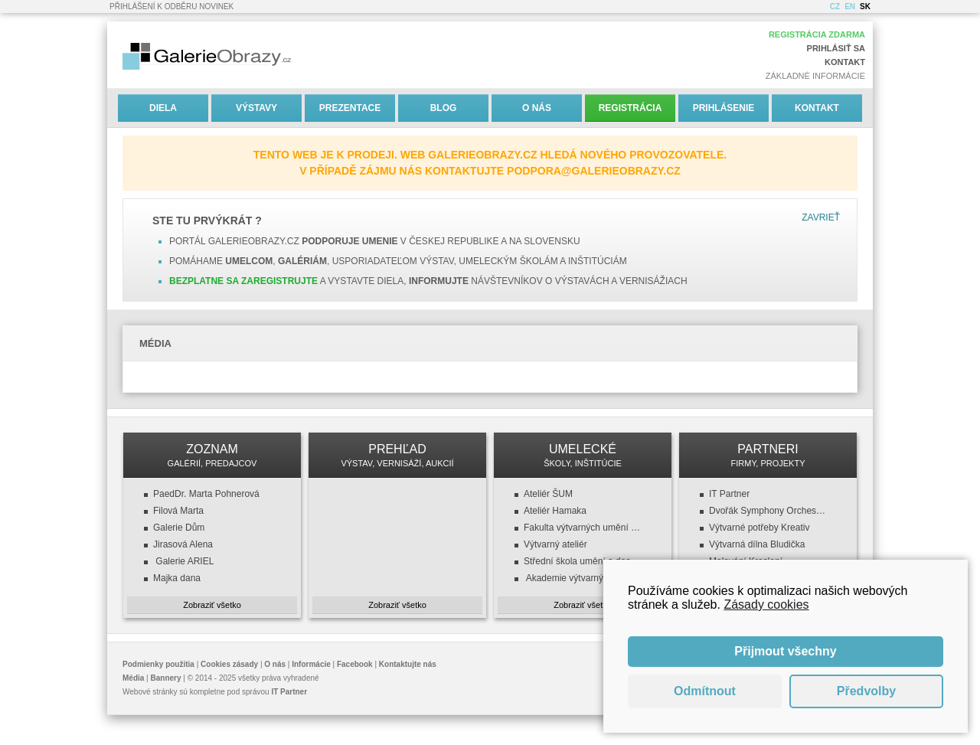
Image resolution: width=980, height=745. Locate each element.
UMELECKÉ (582, 455)
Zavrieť (821, 217)
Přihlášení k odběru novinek (171, 6)
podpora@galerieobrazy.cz (594, 171)
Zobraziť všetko (212, 604)
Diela (163, 108)
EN (849, 6)
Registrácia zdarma (817, 34)
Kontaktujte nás (407, 664)
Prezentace (350, 108)
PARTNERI (768, 455)
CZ (835, 6)
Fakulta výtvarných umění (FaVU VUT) (583, 527)
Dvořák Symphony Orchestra (768, 510)
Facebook (355, 664)
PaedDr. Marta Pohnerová (206, 493)
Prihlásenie (724, 108)
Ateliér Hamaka (555, 510)
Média (133, 678)
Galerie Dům (178, 527)
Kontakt (845, 62)
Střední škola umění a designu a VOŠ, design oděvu (583, 561)
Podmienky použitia (158, 664)
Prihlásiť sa (836, 48)
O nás (536, 108)
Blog (443, 108)
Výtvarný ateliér (555, 544)
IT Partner (729, 493)
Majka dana (177, 578)
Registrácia (630, 108)
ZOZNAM (212, 455)
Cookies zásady (229, 664)
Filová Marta (178, 510)
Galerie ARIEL (183, 561)
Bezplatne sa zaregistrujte (243, 281)
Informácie (311, 664)
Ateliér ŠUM (548, 493)
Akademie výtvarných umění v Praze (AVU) (583, 578)
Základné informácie (815, 75)
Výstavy (256, 108)
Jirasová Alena (183, 544)
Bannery (166, 678)
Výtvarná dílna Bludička (757, 544)
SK (865, 6)
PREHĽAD (397, 455)
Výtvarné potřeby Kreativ (759, 527)
